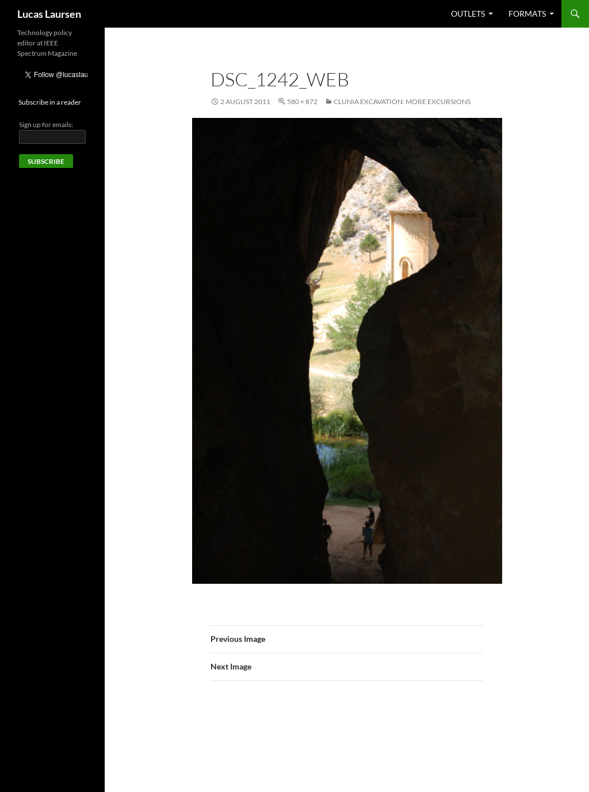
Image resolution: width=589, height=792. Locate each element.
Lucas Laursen (49, 13)
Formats (527, 13)
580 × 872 (302, 101)
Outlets (468, 13)
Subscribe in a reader (49, 102)
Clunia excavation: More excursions (402, 101)
